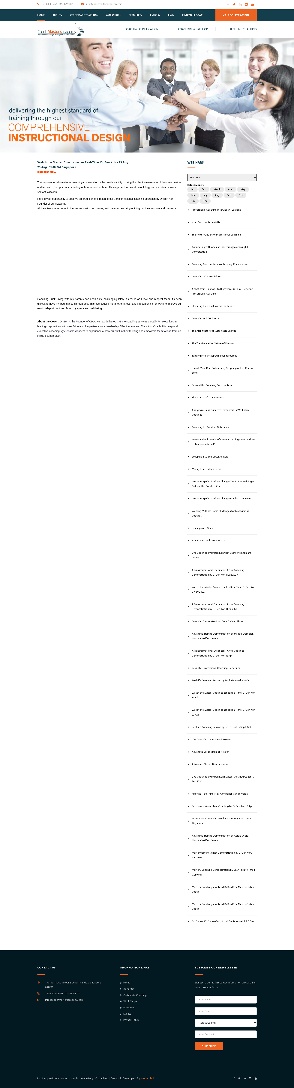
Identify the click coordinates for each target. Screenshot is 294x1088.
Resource (135, 15)
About (56, 15)
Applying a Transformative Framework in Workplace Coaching (221, 412)
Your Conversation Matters (207, 222)
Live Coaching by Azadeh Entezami (211, 739)
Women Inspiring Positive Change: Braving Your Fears (221, 498)
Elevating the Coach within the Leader (213, 306)
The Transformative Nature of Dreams (213, 343)
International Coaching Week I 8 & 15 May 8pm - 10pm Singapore (222, 821)
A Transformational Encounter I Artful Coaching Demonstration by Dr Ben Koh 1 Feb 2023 (218, 606)
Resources (127, 1007)
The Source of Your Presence (208, 397)
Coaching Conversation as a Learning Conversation (220, 264)
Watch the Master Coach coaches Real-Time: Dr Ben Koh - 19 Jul (224, 695)
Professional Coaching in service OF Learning (216, 210)
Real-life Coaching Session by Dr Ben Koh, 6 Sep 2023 (221, 727)
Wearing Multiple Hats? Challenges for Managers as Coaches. (220, 513)
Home (41, 15)
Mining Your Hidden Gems (206, 469)
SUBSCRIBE (209, 1046)
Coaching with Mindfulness (207, 276)
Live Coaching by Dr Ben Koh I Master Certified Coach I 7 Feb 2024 (223, 779)
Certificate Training (83, 15)
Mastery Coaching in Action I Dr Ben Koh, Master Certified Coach (224, 889)
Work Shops (128, 1001)
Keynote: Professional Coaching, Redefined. (216, 668)
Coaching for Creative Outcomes (210, 427)
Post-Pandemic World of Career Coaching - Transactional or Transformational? (224, 442)
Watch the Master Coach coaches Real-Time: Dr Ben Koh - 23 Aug (224, 712)
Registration (236, 15)
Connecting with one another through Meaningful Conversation (220, 249)
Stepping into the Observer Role (210, 457)
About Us (127, 989)
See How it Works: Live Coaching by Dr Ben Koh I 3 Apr (222, 806)
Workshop (112, 15)
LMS (170, 15)
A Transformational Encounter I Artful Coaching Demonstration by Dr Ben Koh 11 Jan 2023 (218, 572)
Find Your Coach (193, 15)
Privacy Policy (129, 1020)
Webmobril (147, 1079)
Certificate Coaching (133, 995)
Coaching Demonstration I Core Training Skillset (218, 621)
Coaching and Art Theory (206, 318)
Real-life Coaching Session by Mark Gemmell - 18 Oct (221, 680)
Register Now (46, 172)
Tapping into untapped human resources (214, 356)
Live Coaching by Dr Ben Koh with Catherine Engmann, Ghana (222, 555)
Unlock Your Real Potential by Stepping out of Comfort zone (223, 370)
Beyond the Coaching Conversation (212, 385)
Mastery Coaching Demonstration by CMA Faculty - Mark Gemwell (224, 872)
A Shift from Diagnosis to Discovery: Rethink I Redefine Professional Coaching (222, 291)
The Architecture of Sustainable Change (214, 331)
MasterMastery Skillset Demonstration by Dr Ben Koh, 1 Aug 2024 (222, 855)
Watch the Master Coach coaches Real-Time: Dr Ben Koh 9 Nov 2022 (223, 589)
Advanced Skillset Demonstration (210, 752)
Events (154, 15)
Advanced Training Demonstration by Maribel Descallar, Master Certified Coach (223, 636)
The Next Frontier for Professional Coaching (216, 235)
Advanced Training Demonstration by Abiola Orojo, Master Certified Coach (220, 838)
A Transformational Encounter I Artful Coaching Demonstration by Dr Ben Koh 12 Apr (218, 653)
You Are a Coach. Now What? (208, 540)
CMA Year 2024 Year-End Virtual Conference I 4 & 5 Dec (223, 921)
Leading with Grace (203, 528)
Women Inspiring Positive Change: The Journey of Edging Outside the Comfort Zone (223, 484)
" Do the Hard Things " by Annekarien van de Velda (220, 794)
